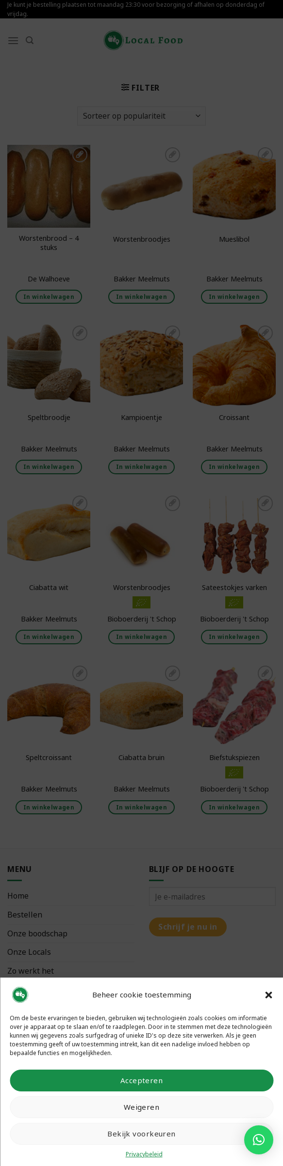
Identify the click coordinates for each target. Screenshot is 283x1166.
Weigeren (142, 1107)
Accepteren (141, 1080)
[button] (268, 994)
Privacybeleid (144, 1154)
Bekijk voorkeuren (141, 1133)
